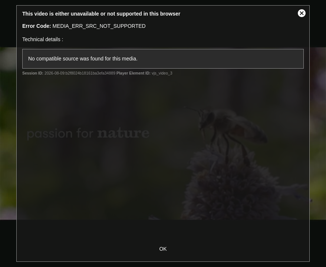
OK (163, 249)
